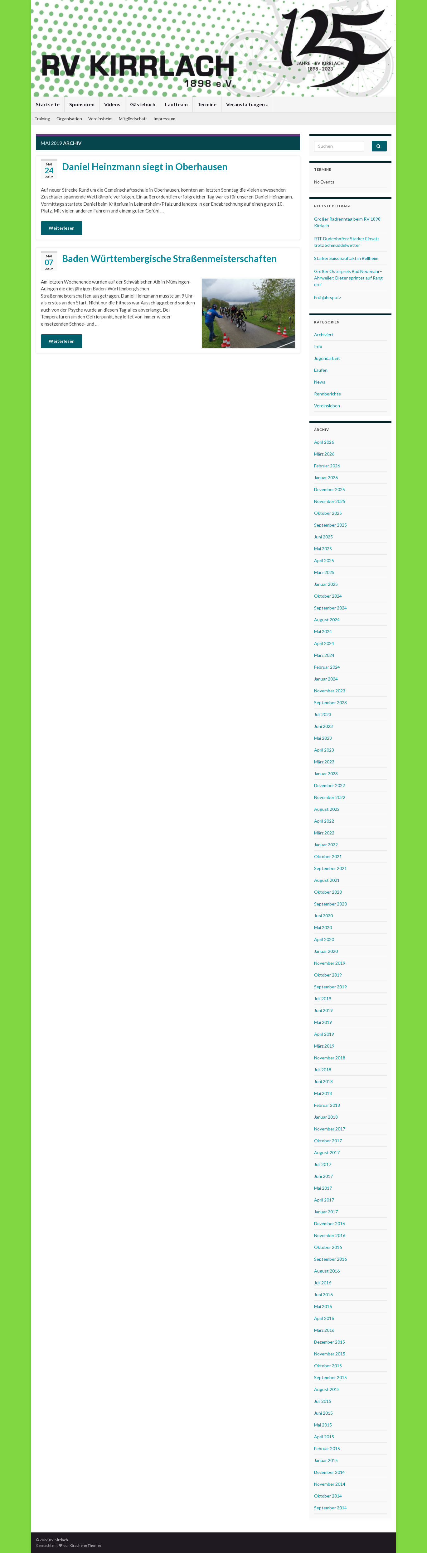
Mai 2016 (323, 1306)
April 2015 (324, 1436)
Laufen (321, 370)
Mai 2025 (323, 548)
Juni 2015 (323, 1413)
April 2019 (324, 1034)
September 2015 (330, 1377)
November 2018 (329, 1057)
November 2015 (329, 1353)
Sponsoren (82, 104)
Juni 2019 (323, 1010)
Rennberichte (327, 393)
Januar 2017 (326, 1211)
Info (318, 346)
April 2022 (324, 821)
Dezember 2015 (329, 1342)
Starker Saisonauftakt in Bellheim (346, 258)
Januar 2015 (326, 1460)
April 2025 (324, 560)
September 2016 (330, 1259)
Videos (112, 104)
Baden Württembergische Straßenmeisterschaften (169, 258)
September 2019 (330, 986)
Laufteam (176, 104)
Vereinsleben (327, 405)
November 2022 (329, 797)
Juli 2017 (322, 1164)
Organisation (69, 118)
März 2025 (324, 572)
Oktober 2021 (328, 856)
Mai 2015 (323, 1424)
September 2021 (330, 868)
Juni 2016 (323, 1294)
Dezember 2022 (329, 785)
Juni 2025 (323, 536)
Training (42, 118)
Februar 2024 (327, 667)
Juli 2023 (322, 714)
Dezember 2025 (329, 489)
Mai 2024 (323, 631)
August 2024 (327, 619)
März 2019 (324, 1046)
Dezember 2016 (329, 1223)
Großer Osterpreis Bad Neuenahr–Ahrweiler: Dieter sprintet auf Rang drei (348, 278)
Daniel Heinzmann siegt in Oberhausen (145, 166)
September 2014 (330, 1507)
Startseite (48, 104)
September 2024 (330, 607)
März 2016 (324, 1330)
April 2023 (324, 750)
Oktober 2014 (328, 1495)
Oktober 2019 (328, 974)
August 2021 (327, 880)
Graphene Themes (86, 1545)
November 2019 (329, 963)
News (319, 382)
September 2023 (330, 702)
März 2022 (324, 832)
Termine (206, 104)
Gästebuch (142, 104)
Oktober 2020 (328, 892)
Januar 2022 (326, 844)
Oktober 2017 (328, 1140)
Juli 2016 (322, 1282)
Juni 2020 (323, 915)
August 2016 (327, 1270)
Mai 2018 (323, 1093)
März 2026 (324, 453)
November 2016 (329, 1235)
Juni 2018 (323, 1081)
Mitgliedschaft (133, 118)
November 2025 (329, 501)
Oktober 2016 (328, 1247)
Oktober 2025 (328, 513)
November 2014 (329, 1484)
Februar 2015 (327, 1448)
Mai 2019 (323, 1022)
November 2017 (329, 1128)
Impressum (164, 118)
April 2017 (324, 1199)
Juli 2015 (322, 1401)
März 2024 (324, 655)
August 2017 (327, 1152)
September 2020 (330, 903)
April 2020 (324, 939)
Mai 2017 (323, 1188)
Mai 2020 (323, 927)
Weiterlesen (62, 228)
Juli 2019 (322, 998)
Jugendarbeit (327, 358)
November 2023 (329, 690)
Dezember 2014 (329, 1472)
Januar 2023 (326, 773)
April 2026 (324, 442)
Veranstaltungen (247, 104)
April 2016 (324, 1318)
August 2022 (327, 809)
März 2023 (324, 761)
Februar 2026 (327, 465)
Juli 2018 (322, 1069)
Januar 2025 (326, 584)
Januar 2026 (326, 477)
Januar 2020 (326, 951)
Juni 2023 (323, 726)
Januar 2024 (326, 678)
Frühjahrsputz (327, 297)
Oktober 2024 (328, 596)
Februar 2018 (327, 1105)
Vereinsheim (100, 118)
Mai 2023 (323, 738)
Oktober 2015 (328, 1365)
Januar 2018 (326, 1117)
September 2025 (330, 525)
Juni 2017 (323, 1176)
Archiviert (323, 334)
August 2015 (327, 1389)
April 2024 (324, 643)
